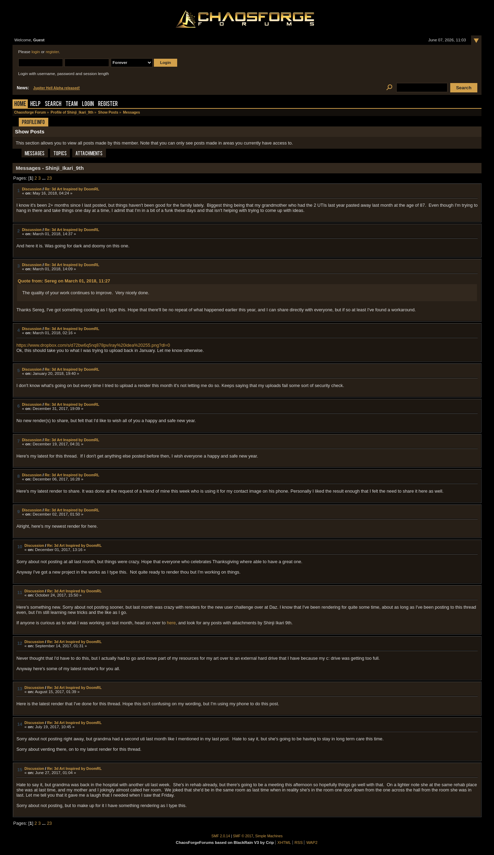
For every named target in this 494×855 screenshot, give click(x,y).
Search (53, 104)
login (36, 52)
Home (20, 104)
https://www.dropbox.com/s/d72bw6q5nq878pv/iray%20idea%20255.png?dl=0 (93, 345)
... (44, 178)
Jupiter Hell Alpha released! (56, 88)
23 (49, 178)
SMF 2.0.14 (221, 836)
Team (72, 104)
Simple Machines (269, 836)
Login (88, 104)
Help (35, 104)
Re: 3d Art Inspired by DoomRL (72, 189)
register (52, 52)
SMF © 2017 (243, 836)
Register (108, 104)
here (171, 622)
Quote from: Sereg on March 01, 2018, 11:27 (64, 280)
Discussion (32, 189)
